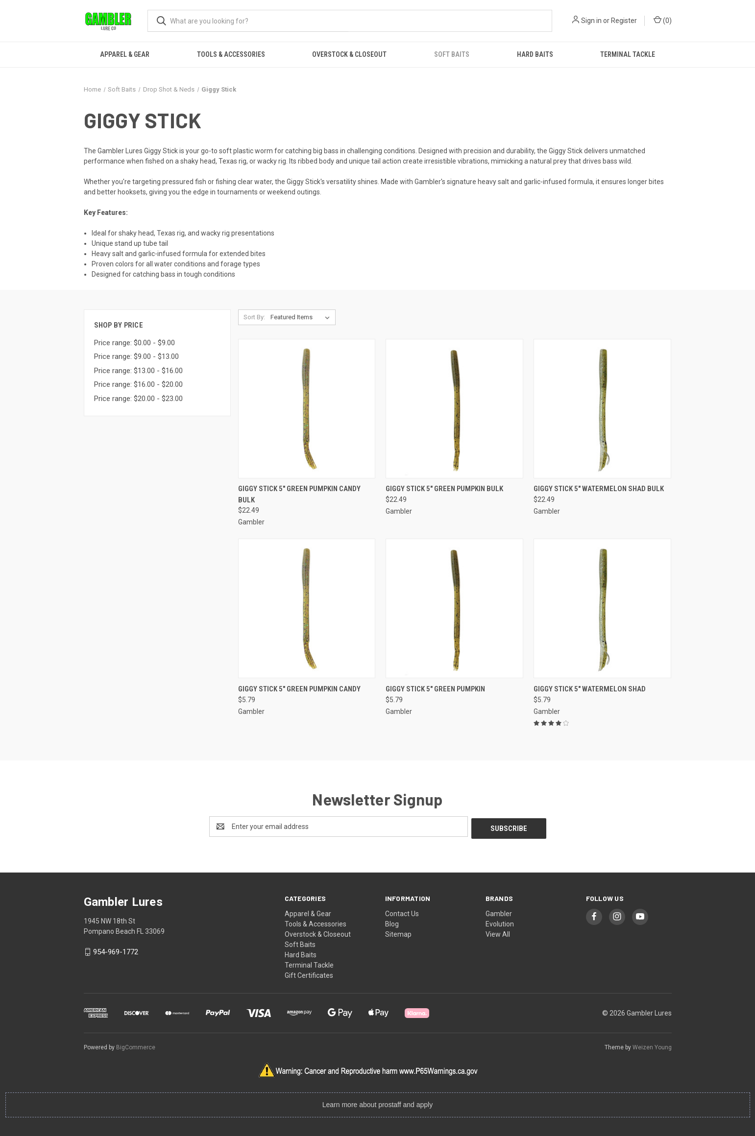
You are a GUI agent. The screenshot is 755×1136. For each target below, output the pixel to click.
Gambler (499, 912)
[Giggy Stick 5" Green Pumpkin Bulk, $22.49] (454, 408)
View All (498, 932)
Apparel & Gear (124, 54)
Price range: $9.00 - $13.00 (136, 356)
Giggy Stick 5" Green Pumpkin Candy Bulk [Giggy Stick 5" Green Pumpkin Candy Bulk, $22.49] (299, 494)
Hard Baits (535, 54)
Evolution (500, 922)
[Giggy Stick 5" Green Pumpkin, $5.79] (454, 608)
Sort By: (254, 317)
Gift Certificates (309, 973)
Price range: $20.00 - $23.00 (138, 398)
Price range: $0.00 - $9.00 (134, 342)
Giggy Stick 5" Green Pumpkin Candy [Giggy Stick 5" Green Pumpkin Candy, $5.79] (299, 689)
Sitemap (398, 932)
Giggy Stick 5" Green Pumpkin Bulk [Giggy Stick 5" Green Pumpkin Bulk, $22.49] (444, 488)
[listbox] (302, 317)
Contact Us (402, 912)
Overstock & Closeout (349, 54)
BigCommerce (135, 1045)
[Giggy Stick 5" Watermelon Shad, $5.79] (602, 608)
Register (624, 20)
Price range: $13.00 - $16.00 (138, 370)
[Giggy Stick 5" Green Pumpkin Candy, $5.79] (307, 608)
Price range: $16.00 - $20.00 (138, 384)
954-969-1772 (115, 950)
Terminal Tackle (627, 54)
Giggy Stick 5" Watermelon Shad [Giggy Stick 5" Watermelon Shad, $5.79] (590, 689)
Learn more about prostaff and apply (377, 1103)
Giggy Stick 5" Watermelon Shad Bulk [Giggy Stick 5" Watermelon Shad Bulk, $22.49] (599, 488)
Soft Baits (451, 54)
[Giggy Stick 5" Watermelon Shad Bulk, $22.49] (602, 408)
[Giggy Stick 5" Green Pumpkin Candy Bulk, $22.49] (307, 408)
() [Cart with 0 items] (663, 20)
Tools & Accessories (231, 54)
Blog (392, 922)
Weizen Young (652, 1045)
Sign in (591, 20)
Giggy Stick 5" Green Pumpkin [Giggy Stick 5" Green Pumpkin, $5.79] (435, 689)
